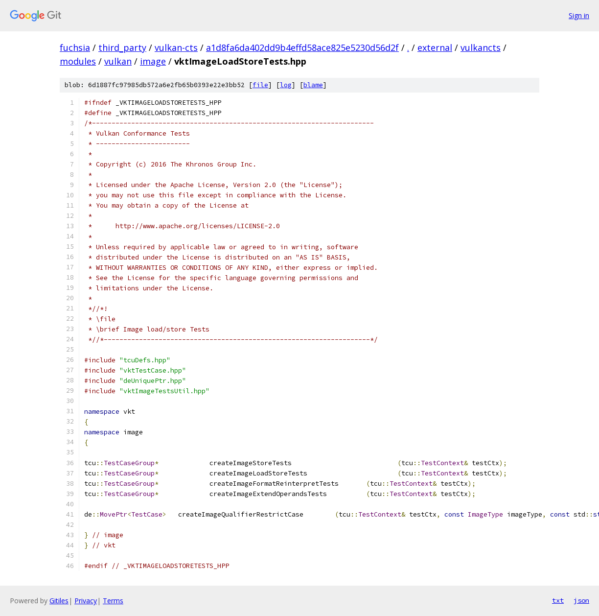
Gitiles (59, 600)
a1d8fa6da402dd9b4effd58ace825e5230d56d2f (302, 47)
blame (313, 85)
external (434, 47)
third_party (122, 47)
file (260, 85)
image (153, 61)
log (286, 85)
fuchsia (75, 47)
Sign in (579, 15)
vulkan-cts (176, 47)
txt (558, 600)
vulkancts (481, 47)
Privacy (85, 600)
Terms (113, 600)
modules (78, 61)
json (581, 600)
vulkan (118, 61)
